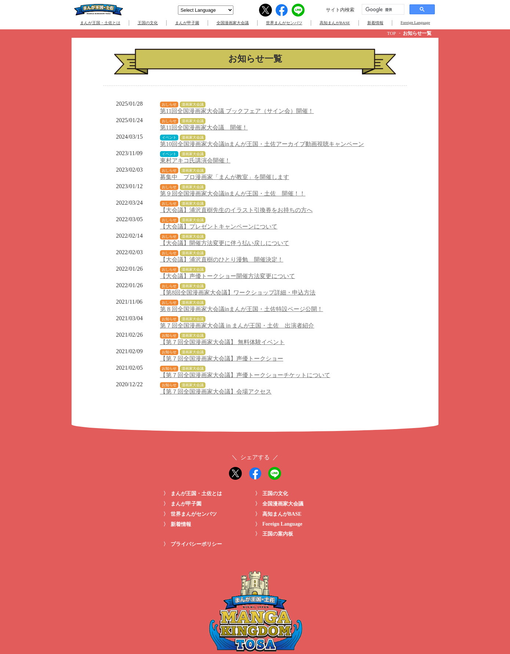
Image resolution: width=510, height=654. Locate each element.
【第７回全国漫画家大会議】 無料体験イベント (222, 342)
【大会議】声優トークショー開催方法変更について (227, 276)
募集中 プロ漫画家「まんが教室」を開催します (224, 177)
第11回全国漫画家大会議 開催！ (204, 127)
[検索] (382, 9)
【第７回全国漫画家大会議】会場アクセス (216, 391)
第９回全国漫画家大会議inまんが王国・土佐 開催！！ (232, 193)
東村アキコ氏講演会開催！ (195, 160)
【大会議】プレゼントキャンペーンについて (218, 226)
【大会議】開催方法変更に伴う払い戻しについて (224, 243)
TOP (391, 33)
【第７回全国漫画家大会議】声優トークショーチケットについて (245, 375)
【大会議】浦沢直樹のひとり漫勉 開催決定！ (221, 259)
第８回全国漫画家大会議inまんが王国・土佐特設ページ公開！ (241, 309)
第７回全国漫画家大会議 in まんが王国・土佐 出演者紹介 (237, 325)
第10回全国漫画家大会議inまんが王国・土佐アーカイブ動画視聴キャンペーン (262, 144)
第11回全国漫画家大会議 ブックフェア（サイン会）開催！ (237, 111)
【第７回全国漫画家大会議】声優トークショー (221, 358)
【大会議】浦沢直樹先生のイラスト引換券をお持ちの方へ (236, 210)
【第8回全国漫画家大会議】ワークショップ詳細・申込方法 (238, 292)
